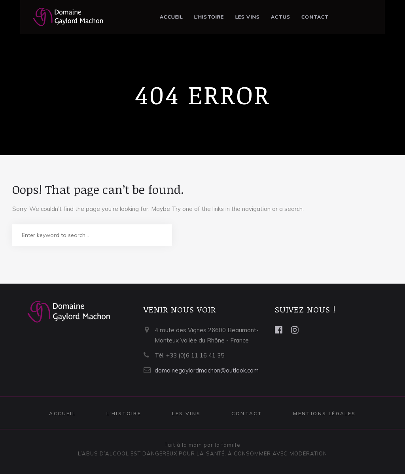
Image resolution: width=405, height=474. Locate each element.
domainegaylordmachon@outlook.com (207, 370)
